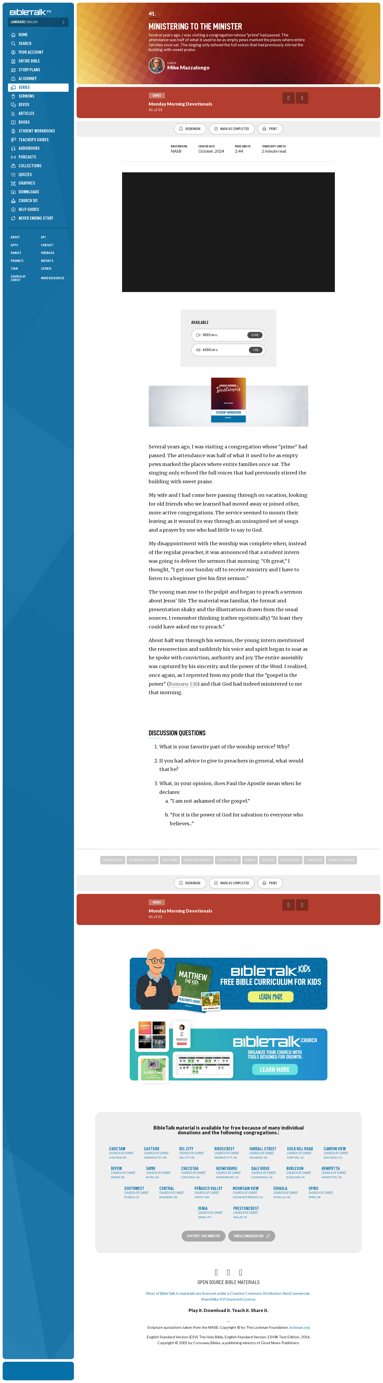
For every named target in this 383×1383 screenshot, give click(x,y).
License (46, 268)
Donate (16, 253)
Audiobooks (25, 148)
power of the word (341, 860)
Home (19, 34)
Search (21, 43)
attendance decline (142, 860)
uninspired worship (197, 860)
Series (20, 87)
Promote (17, 261)
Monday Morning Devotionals (180, 104)
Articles (22, 113)
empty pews (170, 860)
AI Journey (23, 78)
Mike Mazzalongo (188, 67)
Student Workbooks (33, 131)
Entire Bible (25, 61)
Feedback (47, 253)
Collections (26, 166)
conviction (314, 860)
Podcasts (23, 157)
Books (20, 122)
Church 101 (24, 200)
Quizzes (21, 174)
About (15, 237)
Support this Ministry (203, 1236)
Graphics (23, 183)
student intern (228, 860)
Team (14, 268)
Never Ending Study (32, 218)
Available (200, 322)
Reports (47, 261)
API (43, 237)
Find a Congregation (252, 1236)
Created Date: (206, 146)
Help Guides (25, 209)
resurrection (290, 860)
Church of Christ (18, 278)
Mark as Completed (231, 129)
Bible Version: (179, 146)
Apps (14, 245)
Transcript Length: (274, 146)
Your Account (27, 52)
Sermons (22, 96)
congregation (113, 860)
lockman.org (300, 1327)
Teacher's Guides (30, 140)
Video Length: (243, 146)
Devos (20, 104)
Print (269, 129)
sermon (250, 860)
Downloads (25, 192)
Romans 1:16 (183, 684)
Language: (24, 22)
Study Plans (25, 70)
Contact (47, 245)
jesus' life (268, 860)
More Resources (52, 278)
